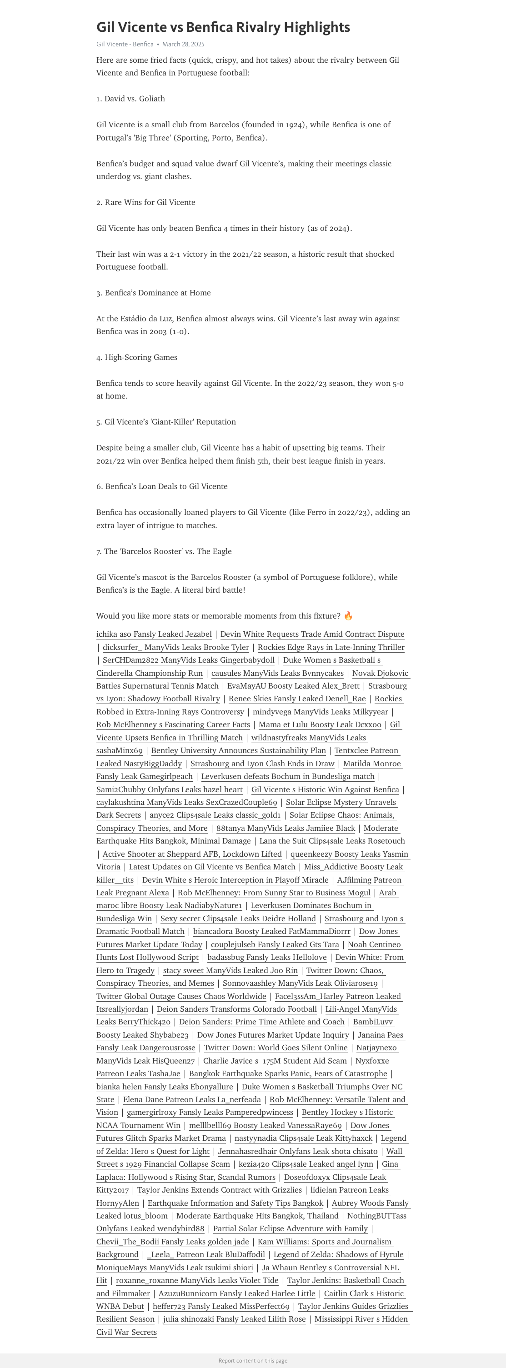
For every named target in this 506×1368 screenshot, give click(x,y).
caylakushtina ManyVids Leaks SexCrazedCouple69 (186, 802)
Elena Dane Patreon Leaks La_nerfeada (192, 1099)
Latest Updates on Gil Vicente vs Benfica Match (212, 867)
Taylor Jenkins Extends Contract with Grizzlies (219, 1190)
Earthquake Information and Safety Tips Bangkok (235, 1203)
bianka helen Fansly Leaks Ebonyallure (164, 1087)
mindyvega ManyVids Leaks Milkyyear (320, 712)
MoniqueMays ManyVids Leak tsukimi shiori (174, 1268)
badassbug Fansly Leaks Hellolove (267, 957)
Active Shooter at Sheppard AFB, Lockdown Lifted (192, 854)
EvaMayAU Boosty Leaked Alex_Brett (293, 686)
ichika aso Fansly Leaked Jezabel (154, 634)
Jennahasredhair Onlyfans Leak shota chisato (298, 1151)
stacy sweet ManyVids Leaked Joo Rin (230, 970)
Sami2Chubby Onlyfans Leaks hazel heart (169, 789)
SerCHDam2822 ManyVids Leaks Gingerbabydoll (189, 660)
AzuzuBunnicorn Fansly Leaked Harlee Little (237, 1293)
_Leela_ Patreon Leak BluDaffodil (206, 1254)
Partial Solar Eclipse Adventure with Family (290, 1228)
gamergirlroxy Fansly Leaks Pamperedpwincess (210, 1112)
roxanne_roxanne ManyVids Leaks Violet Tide (197, 1280)
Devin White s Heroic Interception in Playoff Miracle (235, 880)
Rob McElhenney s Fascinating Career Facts (173, 724)
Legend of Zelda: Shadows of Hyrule (339, 1254)
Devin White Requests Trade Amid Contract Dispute (312, 634)
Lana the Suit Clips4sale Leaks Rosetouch (332, 841)
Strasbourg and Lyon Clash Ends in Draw (262, 764)
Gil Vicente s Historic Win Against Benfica (325, 789)
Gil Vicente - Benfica (125, 44)
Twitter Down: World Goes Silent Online (276, 1048)
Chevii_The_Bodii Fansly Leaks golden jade (172, 1242)
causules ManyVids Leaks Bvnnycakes (277, 673)
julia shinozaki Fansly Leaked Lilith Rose (234, 1319)
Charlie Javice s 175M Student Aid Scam (275, 1061)
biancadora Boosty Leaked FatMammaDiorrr (272, 931)
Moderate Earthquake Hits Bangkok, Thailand (257, 1216)
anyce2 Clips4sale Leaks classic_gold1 (215, 815)
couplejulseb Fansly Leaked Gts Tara (275, 944)
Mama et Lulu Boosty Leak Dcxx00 (320, 724)
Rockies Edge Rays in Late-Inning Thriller (331, 647)
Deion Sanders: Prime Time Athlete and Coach (262, 1022)
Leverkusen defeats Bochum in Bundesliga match (288, 776)
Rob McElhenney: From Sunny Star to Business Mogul (274, 893)
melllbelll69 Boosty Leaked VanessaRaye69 (265, 1125)
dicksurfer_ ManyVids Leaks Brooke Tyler (176, 647)
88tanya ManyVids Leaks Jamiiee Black (285, 828)
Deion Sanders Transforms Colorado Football (237, 1009)
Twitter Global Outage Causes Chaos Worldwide (181, 996)
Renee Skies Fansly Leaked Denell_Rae (297, 699)
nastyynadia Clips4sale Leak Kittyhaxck (303, 1138)
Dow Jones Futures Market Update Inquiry (273, 1035)
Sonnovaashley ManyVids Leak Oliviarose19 (300, 983)
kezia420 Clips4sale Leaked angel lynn (306, 1164)
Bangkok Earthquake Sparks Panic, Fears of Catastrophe (288, 1073)
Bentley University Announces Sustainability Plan (238, 750)
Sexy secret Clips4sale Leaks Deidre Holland (238, 919)
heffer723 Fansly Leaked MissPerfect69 (221, 1306)
